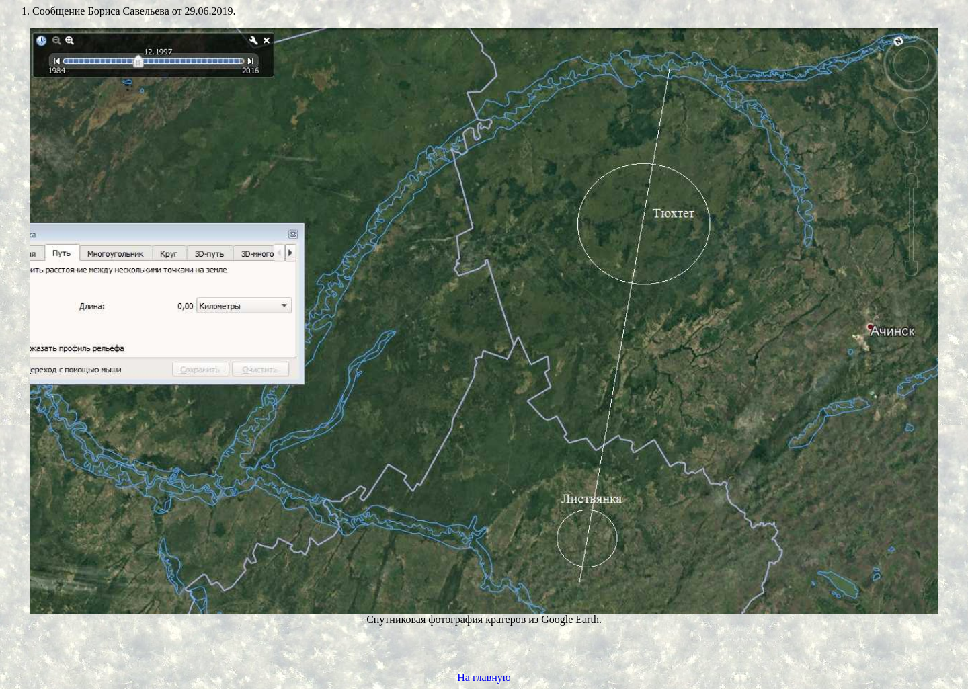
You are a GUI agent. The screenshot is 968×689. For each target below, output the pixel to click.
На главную (484, 677)
